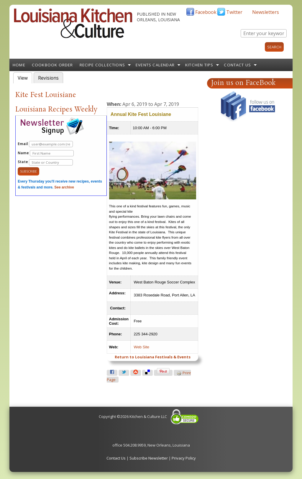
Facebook (205, 12)
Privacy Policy (184, 458)
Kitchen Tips (199, 65)
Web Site (142, 347)
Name (46, 153)
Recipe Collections (102, 65)
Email (45, 144)
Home (19, 65)
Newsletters (265, 12)
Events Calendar (155, 65)
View (25, 77)
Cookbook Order (52, 65)
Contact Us (237, 65)
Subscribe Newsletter (148, 458)
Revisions (48, 78)
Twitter (234, 12)
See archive (64, 187)
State (45, 162)
